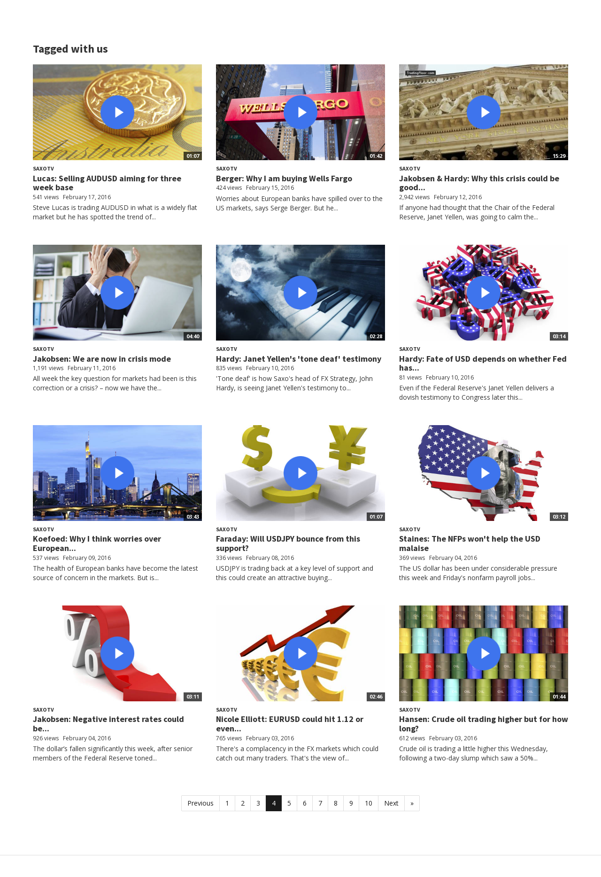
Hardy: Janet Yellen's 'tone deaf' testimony (298, 358)
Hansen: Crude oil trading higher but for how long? (483, 724)
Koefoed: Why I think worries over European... (97, 543)
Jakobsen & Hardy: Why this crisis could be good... (479, 183)
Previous (200, 803)
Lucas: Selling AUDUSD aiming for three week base (107, 183)
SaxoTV (43, 168)
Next (391, 803)
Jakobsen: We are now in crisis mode (102, 358)
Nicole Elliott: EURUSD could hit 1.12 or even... (289, 724)
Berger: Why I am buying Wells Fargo (284, 178)
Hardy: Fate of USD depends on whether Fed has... (483, 363)
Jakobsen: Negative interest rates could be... (108, 724)
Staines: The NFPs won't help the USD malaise (469, 543)
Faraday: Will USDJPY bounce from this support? (288, 543)
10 (368, 803)
